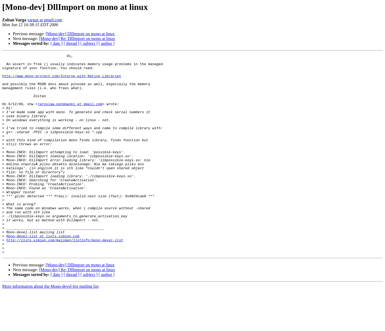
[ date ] (57, 43)
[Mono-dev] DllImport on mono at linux (80, 33)
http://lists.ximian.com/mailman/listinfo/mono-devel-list (64, 277)
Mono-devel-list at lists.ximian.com (42, 272)
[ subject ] (89, 43)
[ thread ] (71, 43)
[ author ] (107, 43)
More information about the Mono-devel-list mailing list (50, 326)
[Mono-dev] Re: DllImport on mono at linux (77, 38)
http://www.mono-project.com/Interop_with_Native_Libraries (61, 80)
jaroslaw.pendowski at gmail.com (70, 114)
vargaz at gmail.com (44, 20)
